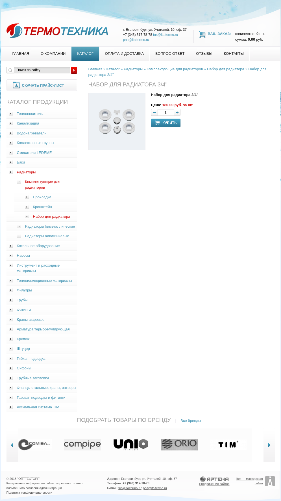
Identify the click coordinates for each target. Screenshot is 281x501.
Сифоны (24, 368)
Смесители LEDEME (34, 153)
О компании (53, 53)
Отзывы (204, 53)
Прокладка (42, 197)
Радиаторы (26, 172)
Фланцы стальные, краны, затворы (46, 387)
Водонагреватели (32, 133)
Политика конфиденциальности (29, 492)
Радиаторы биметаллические (50, 226)
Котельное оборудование (38, 246)
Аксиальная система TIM (38, 407)
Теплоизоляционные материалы (44, 280)
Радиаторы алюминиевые (47, 236)
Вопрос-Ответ (169, 53)
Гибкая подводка (31, 358)
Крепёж (23, 339)
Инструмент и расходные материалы (38, 268)
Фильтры (24, 290)
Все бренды (190, 421)
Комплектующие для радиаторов (42, 184)
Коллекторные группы (35, 143)
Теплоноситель (30, 114)
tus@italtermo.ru (165, 35)
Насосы (23, 255)
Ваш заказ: (219, 34)
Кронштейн (42, 207)
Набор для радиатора (51, 216)
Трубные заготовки (33, 378)
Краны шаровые (31, 319)
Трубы (22, 300)
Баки (21, 162)
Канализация (28, 123)
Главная (20, 53)
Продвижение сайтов (214, 483)
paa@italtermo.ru (136, 40)
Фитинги (24, 310)
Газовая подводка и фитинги (41, 397)
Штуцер (23, 349)
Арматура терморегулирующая (43, 329)
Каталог (85, 53)
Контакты (234, 53)
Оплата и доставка (124, 53)
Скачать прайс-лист (43, 85)
